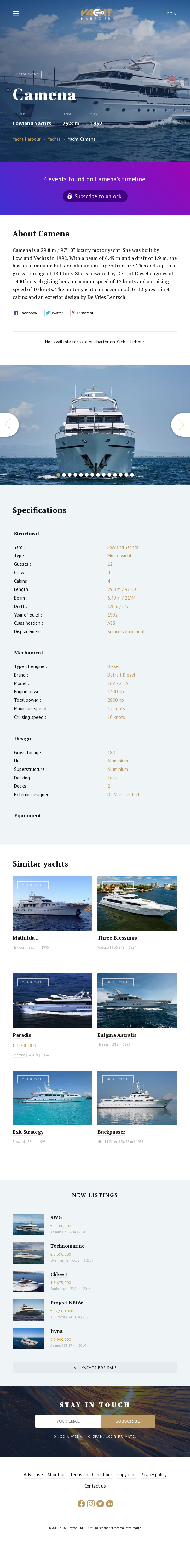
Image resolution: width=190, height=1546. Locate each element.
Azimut (55, 1232)
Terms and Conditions (91, 1474)
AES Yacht (57, 1317)
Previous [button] (9, 425)
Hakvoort (19, 947)
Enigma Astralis (116, 1034)
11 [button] (115, 475)
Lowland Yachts (32, 123)
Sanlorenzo (58, 1288)
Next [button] (180, 425)
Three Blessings (117, 937)
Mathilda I (25, 937)
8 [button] (98, 475)
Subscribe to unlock (98, 196)
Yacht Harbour (97, 15)
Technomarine (67, 1246)
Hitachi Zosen (107, 1141)
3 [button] (70, 475)
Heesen (103, 1044)
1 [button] (58, 475)
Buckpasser (111, 1131)
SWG (56, 1217)
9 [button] (104, 475)
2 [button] (64, 475)
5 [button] (81, 475)
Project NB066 (66, 1302)
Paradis (22, 1034)
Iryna (56, 1331)
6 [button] (87, 475)
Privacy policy (154, 1474)
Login (171, 14)
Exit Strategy (28, 1131)
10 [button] (109, 475)
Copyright (126, 1474)
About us (56, 1474)
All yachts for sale (95, 1367)
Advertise (33, 1474)
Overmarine (59, 1260)
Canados (19, 1055)
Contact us (95, 1486)
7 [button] (92, 475)
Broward (19, 1141)
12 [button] (121, 475)
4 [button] (75, 475)
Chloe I (58, 1274)
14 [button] (132, 475)
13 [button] (126, 475)
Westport (104, 947)
